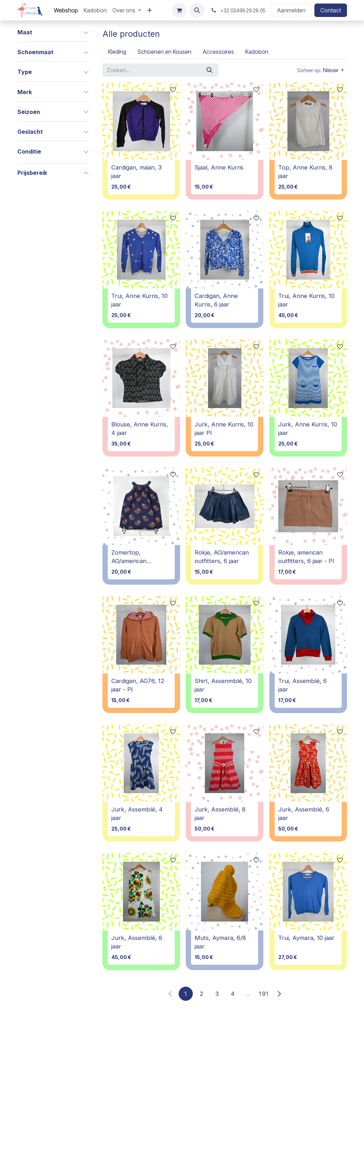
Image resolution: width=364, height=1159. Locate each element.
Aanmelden (291, 10)
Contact (330, 10)
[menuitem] (66, 10)
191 (263, 993)
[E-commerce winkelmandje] (179, 10)
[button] (197, 10)
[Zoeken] (209, 70)
